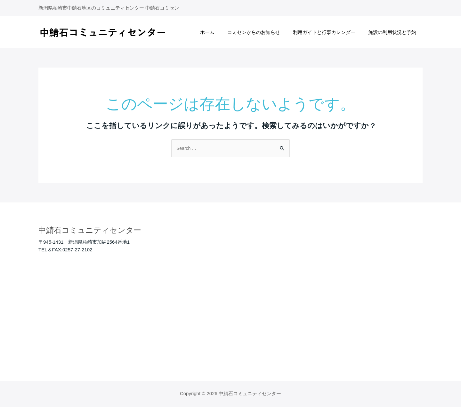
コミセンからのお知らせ (261, 32)
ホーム (218, 32)
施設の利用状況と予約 (394, 32)
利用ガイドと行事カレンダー (329, 32)
